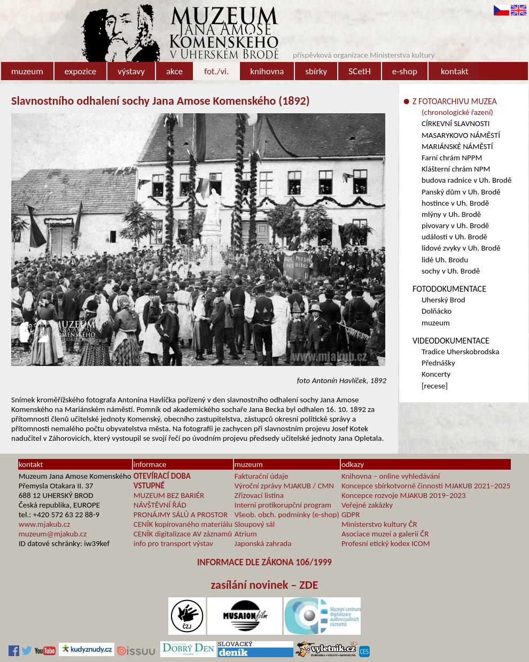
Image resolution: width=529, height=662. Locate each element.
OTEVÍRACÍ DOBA (162, 476)
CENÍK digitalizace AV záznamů (183, 534)
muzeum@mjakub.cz (53, 534)
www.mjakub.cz (44, 524)
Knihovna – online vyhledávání (390, 476)
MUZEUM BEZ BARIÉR (169, 495)
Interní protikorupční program (283, 505)
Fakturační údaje (262, 476)
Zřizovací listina (259, 495)
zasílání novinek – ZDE (264, 585)
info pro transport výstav (173, 543)
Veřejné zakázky (367, 505)
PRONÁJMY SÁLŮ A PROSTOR (181, 514)
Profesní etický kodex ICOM (385, 543)
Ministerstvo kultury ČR (379, 524)
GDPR (350, 514)
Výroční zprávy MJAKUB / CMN (284, 485)
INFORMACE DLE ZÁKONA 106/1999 (264, 562)
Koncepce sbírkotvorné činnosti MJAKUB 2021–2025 (425, 485)
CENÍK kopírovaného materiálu (183, 524)
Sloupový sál (255, 524)
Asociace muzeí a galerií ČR (385, 534)
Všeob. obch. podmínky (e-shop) (287, 514)
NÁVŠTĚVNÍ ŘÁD (160, 505)
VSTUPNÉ (149, 485)
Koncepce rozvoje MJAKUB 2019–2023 (403, 495)
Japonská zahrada (263, 543)
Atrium (246, 534)
